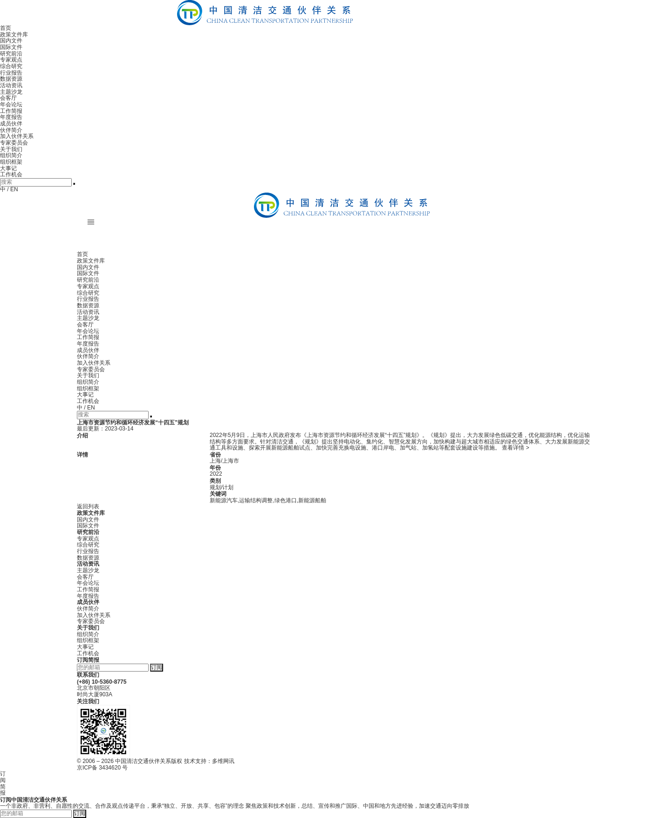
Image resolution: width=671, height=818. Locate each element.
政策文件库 (14, 34)
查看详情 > (515, 447)
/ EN (12, 189)
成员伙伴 (11, 123)
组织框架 (11, 162)
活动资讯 (11, 85)
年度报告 (11, 117)
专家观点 (11, 59)
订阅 (156, 667)
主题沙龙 (11, 92)
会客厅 (8, 98)
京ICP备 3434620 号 (102, 767)
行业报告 (11, 72)
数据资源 (11, 79)
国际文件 (11, 47)
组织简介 (11, 155)
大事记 (8, 168)
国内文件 (11, 40)
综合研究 (11, 66)
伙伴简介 (11, 130)
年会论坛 (11, 104)
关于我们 (11, 149)
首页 (5, 28)
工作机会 (11, 174)
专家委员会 (14, 142)
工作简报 (11, 111)
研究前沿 (11, 53)
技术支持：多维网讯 (209, 761)
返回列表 (88, 506)
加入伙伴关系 (17, 136)
